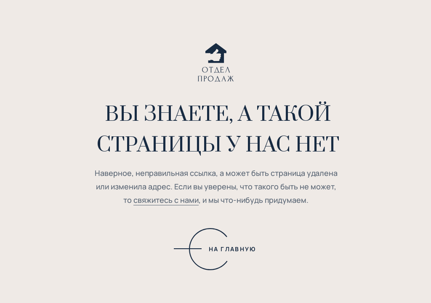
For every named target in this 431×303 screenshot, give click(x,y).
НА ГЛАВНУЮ (232, 249)
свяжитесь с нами (166, 200)
